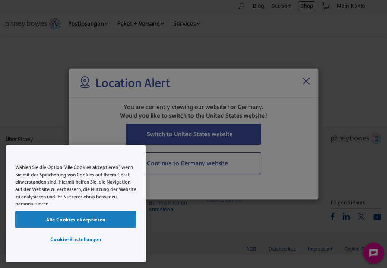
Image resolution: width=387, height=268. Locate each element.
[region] (76, 203)
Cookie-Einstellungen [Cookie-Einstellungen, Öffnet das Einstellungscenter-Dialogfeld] (75, 239)
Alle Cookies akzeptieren (75, 220)
